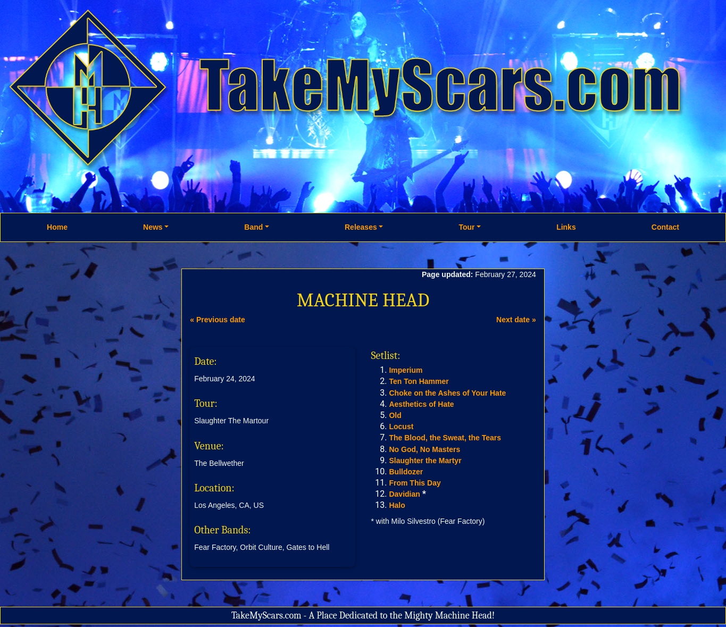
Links (566, 227)
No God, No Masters (424, 449)
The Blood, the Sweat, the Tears (445, 437)
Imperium (405, 370)
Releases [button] (361, 227)
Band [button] (253, 227)
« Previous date (217, 319)
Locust (401, 426)
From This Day (414, 483)
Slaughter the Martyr (425, 460)
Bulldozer (406, 471)
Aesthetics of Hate (421, 404)
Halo (397, 505)
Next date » (516, 319)
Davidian (404, 494)
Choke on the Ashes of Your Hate (447, 393)
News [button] (153, 227)
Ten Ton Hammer (418, 381)
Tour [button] (466, 227)
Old (395, 415)
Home (57, 227)
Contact (665, 227)
